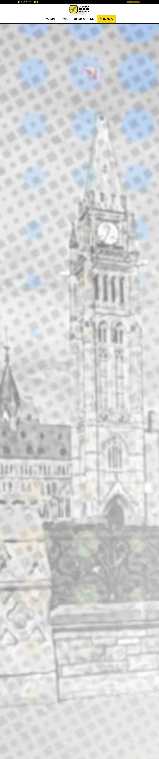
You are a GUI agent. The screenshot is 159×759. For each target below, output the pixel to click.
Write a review (106, 19)
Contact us (79, 19)
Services (64, 19)
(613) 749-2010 (26, 2)
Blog (92, 19)
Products (50, 19)
